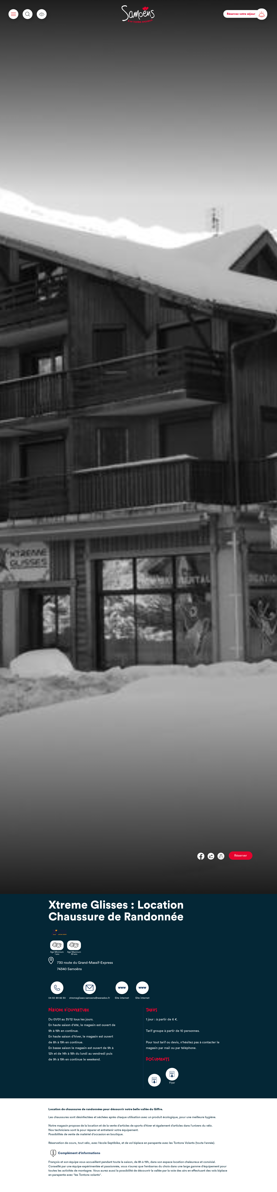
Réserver (240, 855)
